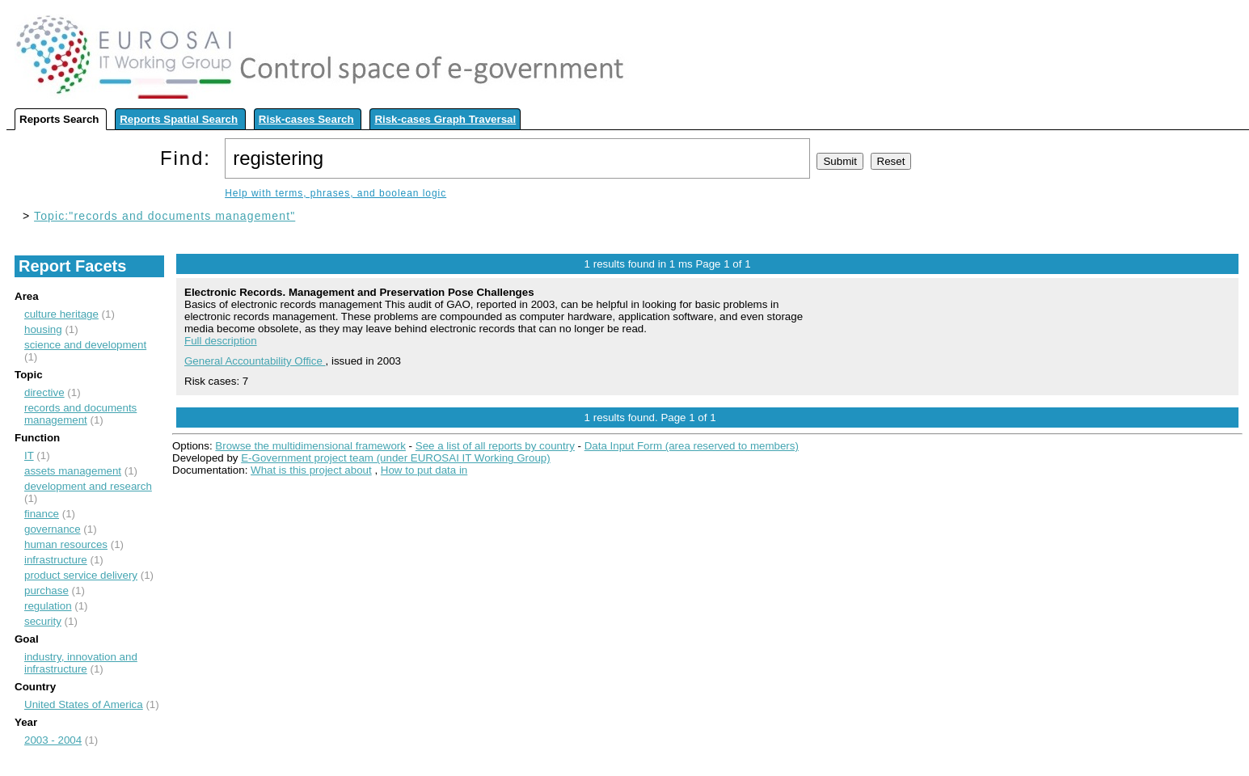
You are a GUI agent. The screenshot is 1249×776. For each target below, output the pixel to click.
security (42, 621)
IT (29, 455)
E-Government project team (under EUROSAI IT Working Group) (395, 458)
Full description (220, 341)
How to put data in (424, 470)
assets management (72, 471)
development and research (88, 486)
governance (52, 529)
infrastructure (55, 560)
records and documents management (80, 414)
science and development (85, 345)
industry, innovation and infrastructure (80, 663)
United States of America (83, 704)
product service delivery (80, 575)
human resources (66, 544)
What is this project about (311, 470)
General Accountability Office (255, 361)
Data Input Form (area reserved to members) (691, 446)
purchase (46, 590)
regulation (48, 606)
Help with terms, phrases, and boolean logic (335, 193)
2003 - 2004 (53, 740)
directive (44, 392)
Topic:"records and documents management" (164, 215)
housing (43, 329)
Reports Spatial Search (179, 119)
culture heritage (61, 314)
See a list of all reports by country (495, 446)
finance (41, 514)
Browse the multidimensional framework (310, 446)
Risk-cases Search (306, 119)
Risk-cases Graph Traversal (445, 119)
